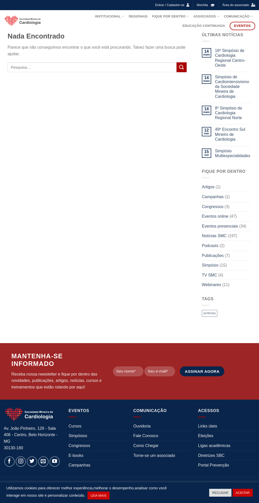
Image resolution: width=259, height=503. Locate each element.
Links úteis (207, 426)
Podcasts (210, 246)
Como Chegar (146, 445)
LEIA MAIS (98, 495)
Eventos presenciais (220, 226)
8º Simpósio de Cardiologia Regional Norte (228, 113)
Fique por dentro (170, 16)
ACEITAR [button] (243, 493)
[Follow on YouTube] (55, 461)
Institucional (109, 16)
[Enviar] (182, 67)
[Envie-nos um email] (43, 461)
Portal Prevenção (213, 465)
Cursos (75, 426)
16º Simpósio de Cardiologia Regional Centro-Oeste (230, 57)
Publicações (213, 255)
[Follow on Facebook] (9, 461)
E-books (76, 455)
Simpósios (78, 436)
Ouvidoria (141, 426)
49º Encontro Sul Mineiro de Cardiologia (230, 134)
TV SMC (209, 275)
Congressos (212, 206)
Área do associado (235, 5)
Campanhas (213, 197)
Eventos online (215, 216)
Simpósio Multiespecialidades (232, 153)
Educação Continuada (203, 26)
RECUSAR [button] (220, 493)
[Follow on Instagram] (21, 461)
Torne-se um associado (154, 455)
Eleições (205, 436)
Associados (206, 16)
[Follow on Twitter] (32, 461)
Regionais (138, 16)
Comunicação (238, 16)
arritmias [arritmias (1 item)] (209, 313)
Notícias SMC (214, 236)
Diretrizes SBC (211, 455)
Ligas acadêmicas (214, 445)
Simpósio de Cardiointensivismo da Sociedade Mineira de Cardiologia (232, 87)
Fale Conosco (145, 436)
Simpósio (210, 265)
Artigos (208, 187)
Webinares (211, 285)
